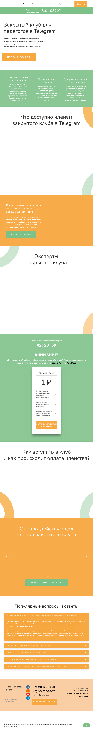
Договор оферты (82, 696)
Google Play (57, 363)
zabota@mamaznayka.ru (43, 695)
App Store (71, 363)
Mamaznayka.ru (83, 688)
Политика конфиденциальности (77, 693)
